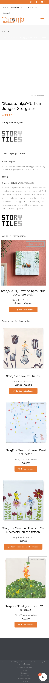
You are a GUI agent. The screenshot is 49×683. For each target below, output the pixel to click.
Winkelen (13, 37)
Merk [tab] (22, 153)
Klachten (24, 681)
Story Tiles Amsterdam (23, 300)
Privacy (24, 670)
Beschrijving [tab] (10, 153)
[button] (23, 547)
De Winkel (15, 7)
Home (5, 7)
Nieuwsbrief (24, 673)
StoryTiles (19, 122)
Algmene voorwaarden (25, 667)
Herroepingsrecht (24, 678)
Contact (6, 13)
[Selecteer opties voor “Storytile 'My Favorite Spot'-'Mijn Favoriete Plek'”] (23, 309)
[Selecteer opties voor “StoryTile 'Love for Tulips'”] (23, 391)
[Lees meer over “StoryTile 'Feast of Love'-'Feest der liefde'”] (26, 469)
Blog (23, 7)
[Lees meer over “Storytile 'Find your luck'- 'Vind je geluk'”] (26, 624)
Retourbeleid (24, 676)
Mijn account (33, 7)
